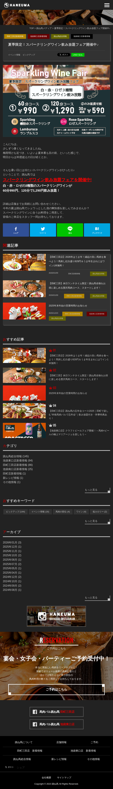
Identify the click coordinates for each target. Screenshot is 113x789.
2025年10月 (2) (12, 555)
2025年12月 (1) (12, 546)
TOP (31, 28)
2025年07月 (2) (12, 564)
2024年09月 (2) (12, 585)
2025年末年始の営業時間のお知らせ (68, 305)
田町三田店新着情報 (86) (18, 464)
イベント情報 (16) (40, 511)
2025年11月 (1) (12, 551)
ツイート (43, 230)
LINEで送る (78, 55)
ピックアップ (29, 55)
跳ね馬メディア (44, 28)
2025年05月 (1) (12, 568)
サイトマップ (64, 777)
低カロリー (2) (100, 511)
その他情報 (93, 759)
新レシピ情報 (59, 759)
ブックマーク (97, 230)
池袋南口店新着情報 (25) (18, 469)
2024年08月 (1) (12, 589)
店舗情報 (61, 742)
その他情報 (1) (11, 482)
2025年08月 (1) (12, 559)
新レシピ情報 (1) (13, 477)
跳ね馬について (24, 742)
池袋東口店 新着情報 (83, 750)
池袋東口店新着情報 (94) (18, 460)
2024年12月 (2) (12, 576)
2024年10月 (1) (12, 581)
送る (70, 230)
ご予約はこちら (56, 689)
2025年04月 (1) (12, 572)
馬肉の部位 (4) (63, 511)
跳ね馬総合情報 (60, 36)
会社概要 (46, 777)
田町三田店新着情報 (15, 36)
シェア (16, 230)
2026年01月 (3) (12, 542)
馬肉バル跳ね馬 (57, 711)
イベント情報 (14, 55)
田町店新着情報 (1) (14, 473)
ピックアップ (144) (15, 511)
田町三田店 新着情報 (29, 750)
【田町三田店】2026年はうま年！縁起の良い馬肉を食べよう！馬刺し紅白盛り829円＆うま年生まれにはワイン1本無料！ (77, 261)
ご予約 (94, 742)
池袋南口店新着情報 (81, 36)
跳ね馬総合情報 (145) (16, 456)
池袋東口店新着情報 (38, 36)
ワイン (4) (81, 511)
